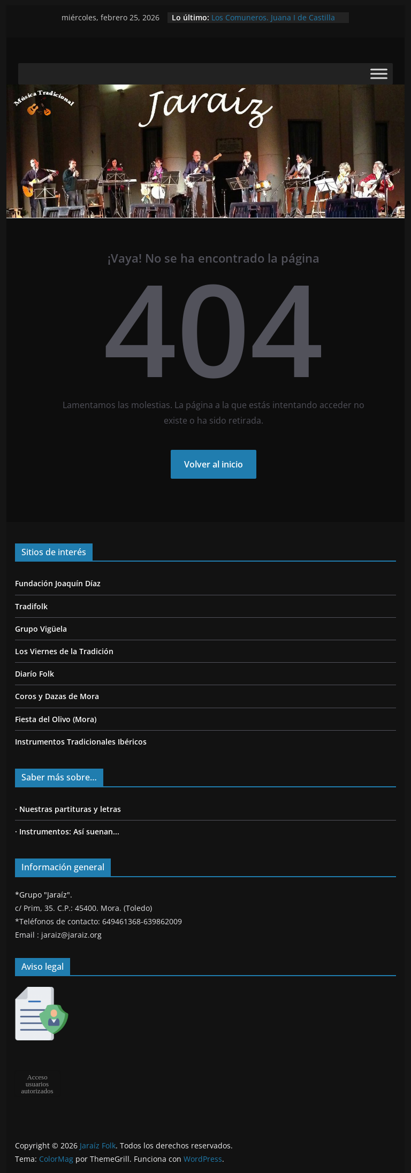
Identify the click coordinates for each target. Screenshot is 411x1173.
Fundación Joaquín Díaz (58, 583)
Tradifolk (31, 606)
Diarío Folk (34, 674)
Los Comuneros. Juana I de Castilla (273, 17)
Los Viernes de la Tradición (64, 651)
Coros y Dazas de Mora (57, 696)
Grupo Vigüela (41, 629)
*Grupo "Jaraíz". (43, 895)
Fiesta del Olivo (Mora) (55, 719)
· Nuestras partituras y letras (68, 809)
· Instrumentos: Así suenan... (67, 831)
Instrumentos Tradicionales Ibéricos (81, 742)
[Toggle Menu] (378, 74)
